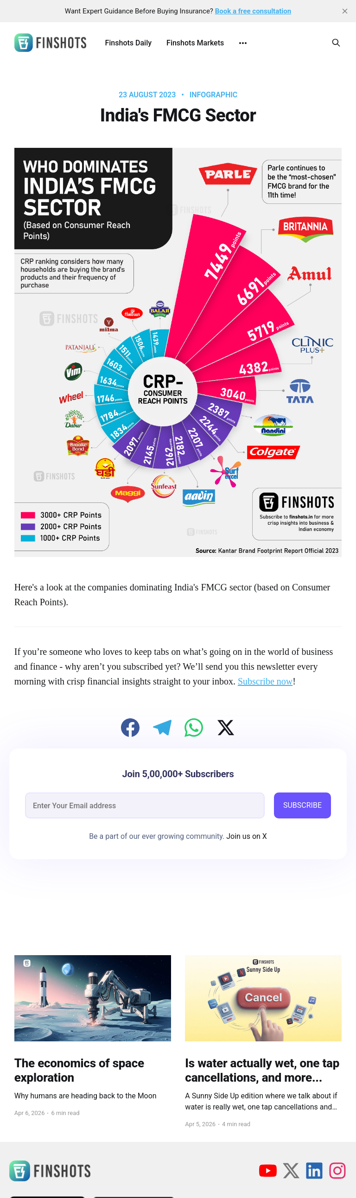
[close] (344, 11)
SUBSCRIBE (302, 805)
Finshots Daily (128, 42)
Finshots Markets (195, 42)
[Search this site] (336, 42)
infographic (213, 95)
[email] (145, 805)
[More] (243, 43)
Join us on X (245, 836)
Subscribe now (265, 681)
